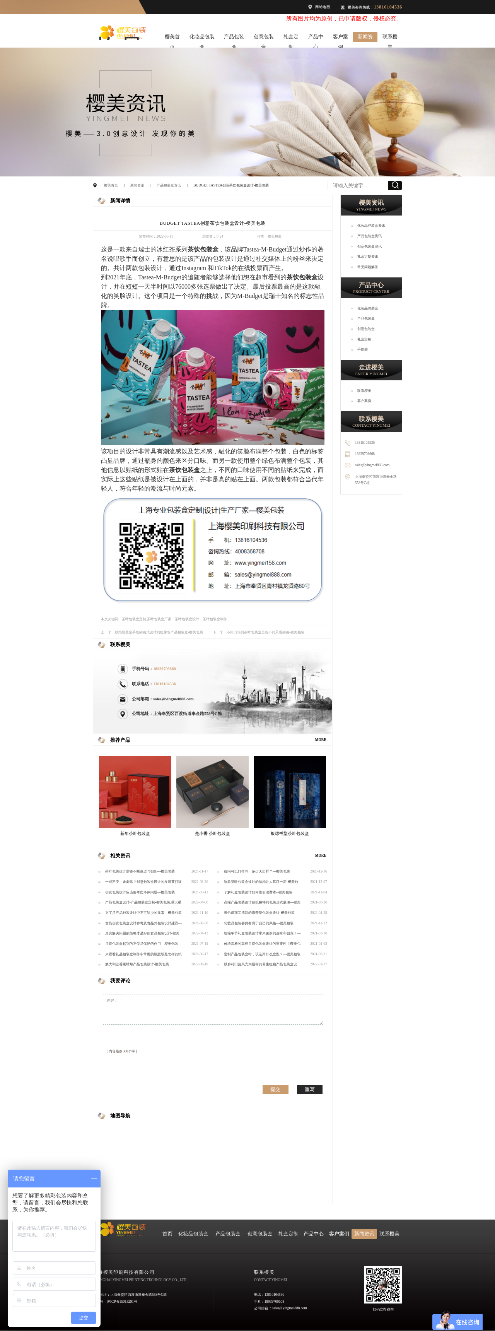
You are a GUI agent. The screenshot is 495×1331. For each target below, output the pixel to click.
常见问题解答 (367, 267)
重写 (310, 1089)
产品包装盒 (234, 38)
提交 (275, 1089)
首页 (167, 1234)
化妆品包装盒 (202, 38)
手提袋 (362, 349)
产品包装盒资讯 (169, 185)
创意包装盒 (264, 38)
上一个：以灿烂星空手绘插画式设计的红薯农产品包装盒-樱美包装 (152, 632)
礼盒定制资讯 (367, 256)
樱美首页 (172, 38)
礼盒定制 (291, 38)
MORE (320, 740)
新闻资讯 (365, 38)
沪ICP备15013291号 (122, 1302)
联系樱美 (390, 38)
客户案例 (340, 38)
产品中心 (315, 38)
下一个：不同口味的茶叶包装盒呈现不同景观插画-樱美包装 (258, 632)
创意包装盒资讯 (369, 246)
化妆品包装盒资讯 (371, 226)
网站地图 (322, 7)
